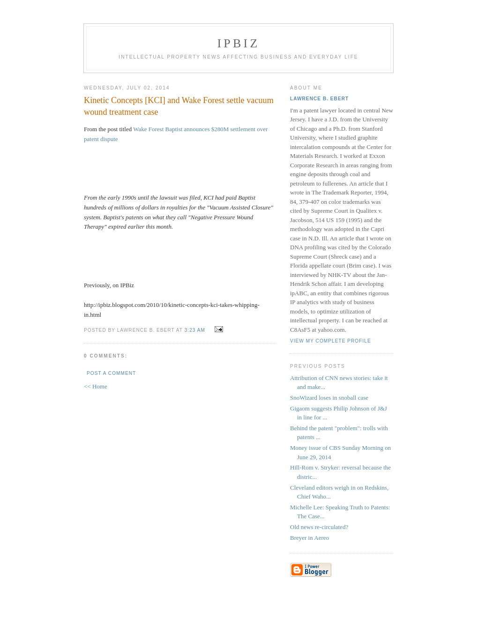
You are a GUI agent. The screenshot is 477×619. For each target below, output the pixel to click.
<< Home (95, 386)
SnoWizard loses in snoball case (329, 397)
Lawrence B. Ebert (319, 98)
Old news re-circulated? (319, 526)
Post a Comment (111, 373)
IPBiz (238, 43)
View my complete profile (330, 340)
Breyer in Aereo (309, 537)
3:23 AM (195, 330)
